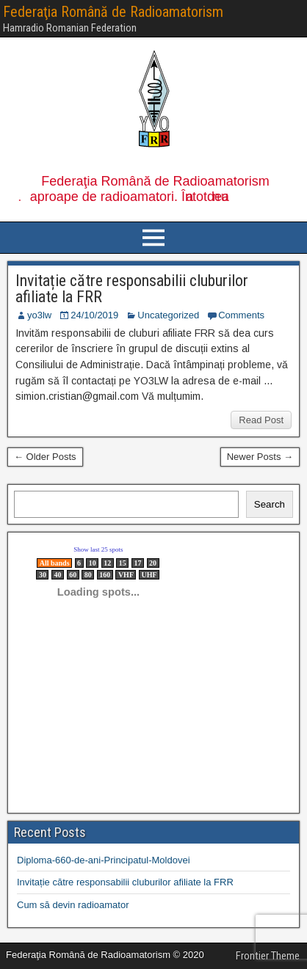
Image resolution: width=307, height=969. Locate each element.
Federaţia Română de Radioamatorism (113, 12)
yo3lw (39, 315)
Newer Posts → (260, 456)
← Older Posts (45, 456)
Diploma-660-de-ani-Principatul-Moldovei (103, 860)
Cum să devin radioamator (73, 904)
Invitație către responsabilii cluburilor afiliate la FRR (131, 288)
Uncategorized (168, 315)
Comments (241, 315)
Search (269, 504)
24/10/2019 (94, 315)
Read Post (261, 419)
